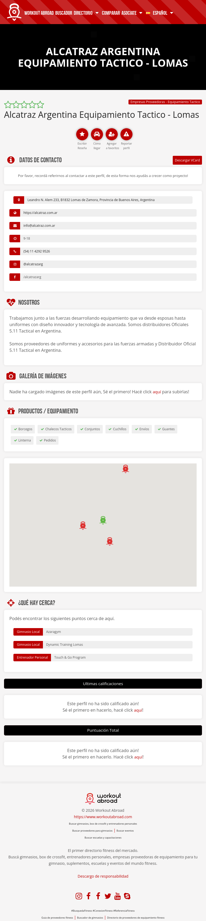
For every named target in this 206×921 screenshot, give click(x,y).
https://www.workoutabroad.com (103, 816)
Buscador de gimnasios (90, 917)
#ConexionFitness (103, 910)
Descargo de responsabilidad (103, 876)
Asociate (132, 13)
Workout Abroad (38, 13)
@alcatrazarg (33, 264)
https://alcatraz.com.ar (40, 212)
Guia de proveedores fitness (57, 917)
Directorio (86, 13)
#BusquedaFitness (81, 910)
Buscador (62, 13)
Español (159, 13)
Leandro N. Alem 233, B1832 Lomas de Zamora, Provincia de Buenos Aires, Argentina (90, 200)
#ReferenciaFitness (124, 910)
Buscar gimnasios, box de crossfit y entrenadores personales (103, 823)
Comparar (110, 13)
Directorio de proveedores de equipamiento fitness (135, 917)
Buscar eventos (125, 830)
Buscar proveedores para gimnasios (92, 830)
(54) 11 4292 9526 (36, 251)
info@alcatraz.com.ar (39, 225)
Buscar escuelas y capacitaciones (102, 837)
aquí (157, 392)
